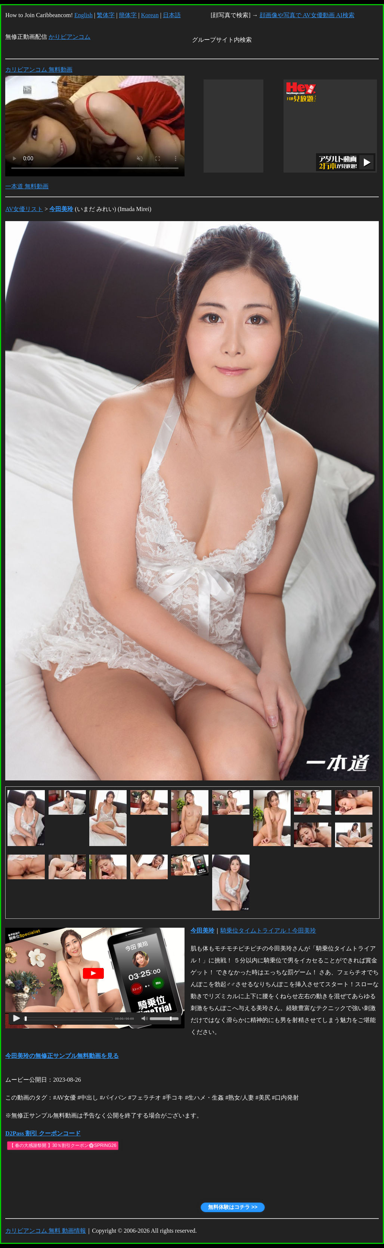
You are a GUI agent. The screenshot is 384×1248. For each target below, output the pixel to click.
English (83, 15)
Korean (150, 15)
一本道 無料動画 (27, 186)
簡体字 (128, 15)
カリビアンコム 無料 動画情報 (45, 1230)
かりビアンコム (69, 37)
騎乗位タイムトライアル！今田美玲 (268, 930)
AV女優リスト (24, 209)
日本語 (172, 15)
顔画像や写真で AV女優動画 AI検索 (307, 15)
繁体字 (106, 15)
